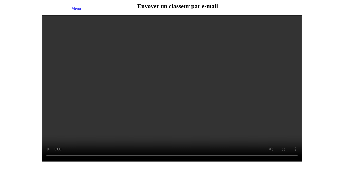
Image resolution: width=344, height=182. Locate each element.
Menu (76, 8)
